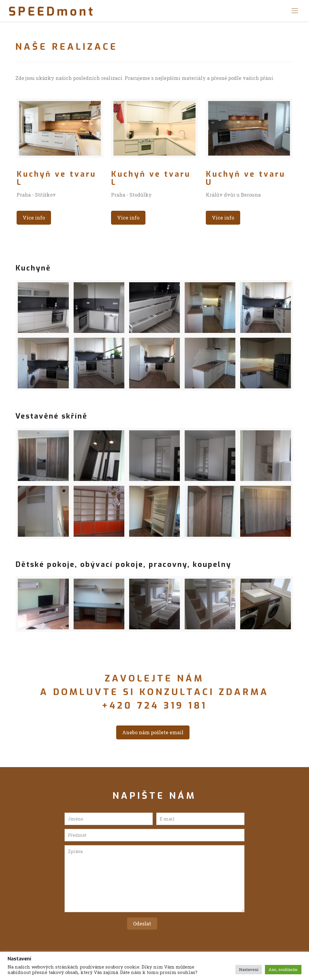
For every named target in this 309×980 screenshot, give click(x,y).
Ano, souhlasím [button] (283, 969)
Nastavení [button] (248, 969)
